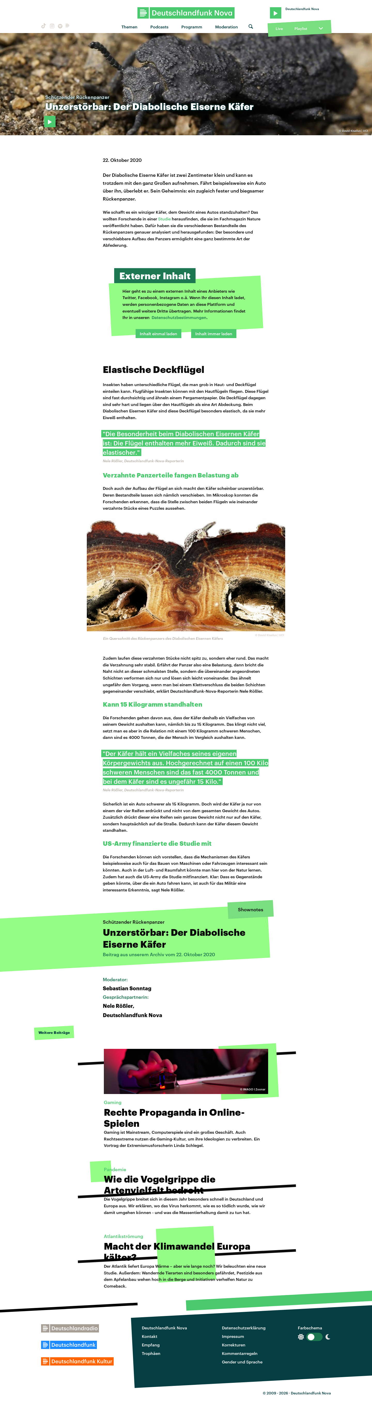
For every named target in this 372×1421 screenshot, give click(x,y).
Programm (191, 26)
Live (279, 28)
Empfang (151, 1344)
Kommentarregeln (240, 1353)
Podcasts (159, 26)
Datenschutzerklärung (244, 1327)
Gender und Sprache (242, 1361)
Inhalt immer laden (213, 333)
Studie (164, 218)
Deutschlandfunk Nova (164, 1327)
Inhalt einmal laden (158, 333)
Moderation (226, 26)
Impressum (233, 1336)
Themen (129, 26)
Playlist (301, 28)
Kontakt (149, 1336)
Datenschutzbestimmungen (179, 317)
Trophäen (151, 1353)
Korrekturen (233, 1344)
